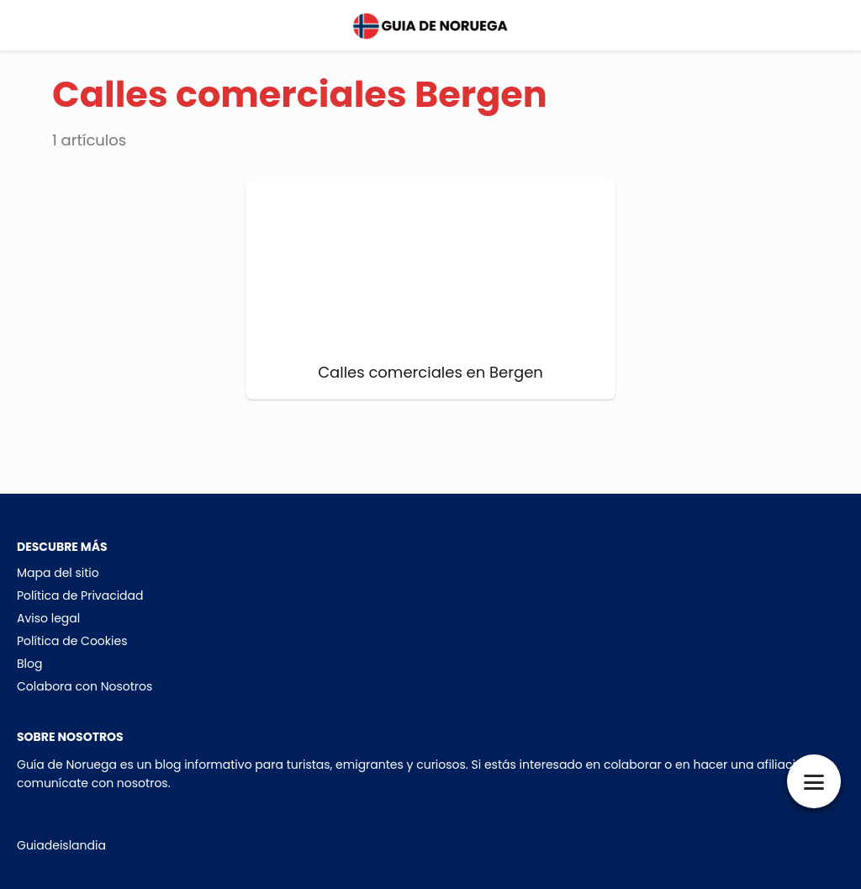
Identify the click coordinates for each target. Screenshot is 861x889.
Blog (29, 663)
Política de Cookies (72, 640)
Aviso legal (48, 618)
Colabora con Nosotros (84, 686)
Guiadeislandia (61, 845)
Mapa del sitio (58, 572)
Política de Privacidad (80, 595)
